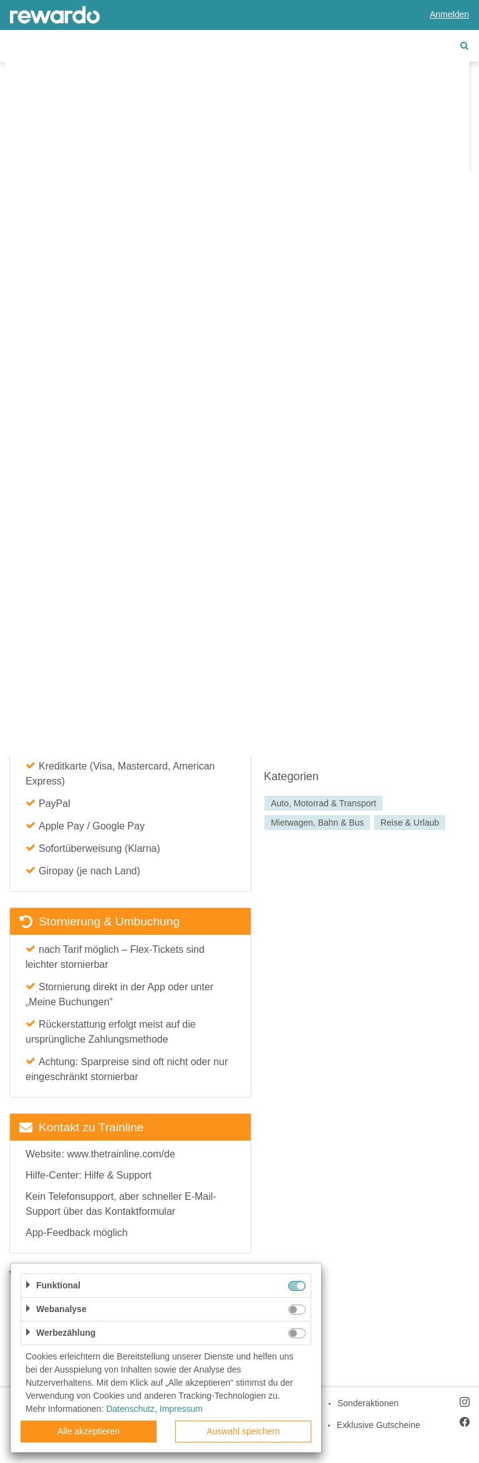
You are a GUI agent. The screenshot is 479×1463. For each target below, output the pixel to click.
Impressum (181, 1409)
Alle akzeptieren (88, 1431)
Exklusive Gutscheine (378, 1425)
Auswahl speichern (243, 1431)
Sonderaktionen (368, 1403)
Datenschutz (130, 1409)
